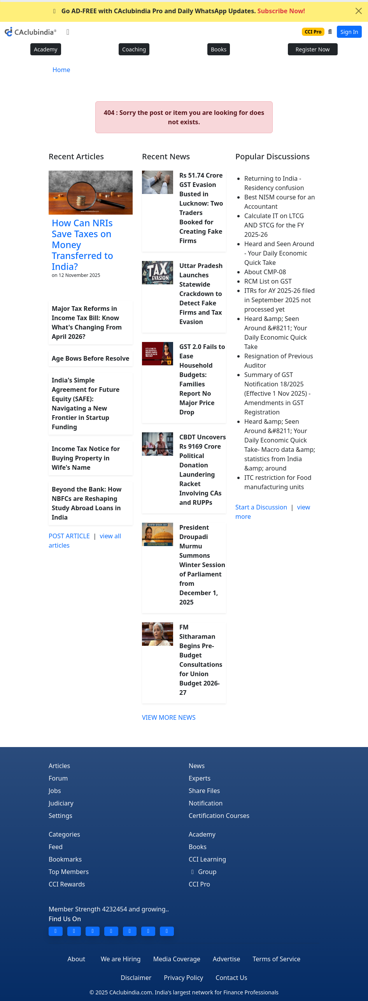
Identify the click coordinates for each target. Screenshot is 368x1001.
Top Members (69, 871)
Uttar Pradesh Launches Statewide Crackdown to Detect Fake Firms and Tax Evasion (201, 293)
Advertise (226, 959)
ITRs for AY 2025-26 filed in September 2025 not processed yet (279, 300)
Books (218, 49)
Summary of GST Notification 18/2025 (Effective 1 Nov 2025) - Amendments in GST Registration (277, 393)
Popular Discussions (272, 156)
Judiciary (61, 803)
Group (203, 871)
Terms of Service (276, 959)
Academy (45, 49)
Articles (59, 765)
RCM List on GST (268, 281)
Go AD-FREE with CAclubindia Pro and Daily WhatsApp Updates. (178, 11)
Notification (206, 803)
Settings (60, 815)
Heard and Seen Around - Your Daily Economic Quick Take (279, 253)
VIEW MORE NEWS (169, 717)
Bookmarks (65, 859)
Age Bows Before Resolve (91, 358)
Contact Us (231, 977)
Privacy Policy (183, 977)
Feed (56, 846)
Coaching (134, 49)
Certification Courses (219, 815)
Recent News (166, 156)
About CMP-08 (265, 272)
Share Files (204, 790)
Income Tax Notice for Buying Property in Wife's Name (86, 458)
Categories (64, 834)
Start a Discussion (261, 507)
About (76, 959)
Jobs (55, 790)
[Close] (358, 11)
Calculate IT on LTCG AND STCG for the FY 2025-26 (274, 225)
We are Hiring (121, 959)
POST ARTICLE (69, 536)
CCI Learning (207, 859)
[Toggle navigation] (68, 32)
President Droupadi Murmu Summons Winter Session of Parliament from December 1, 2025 (202, 564)
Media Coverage (176, 959)
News (197, 765)
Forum (58, 778)
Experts (199, 778)
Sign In (349, 31)
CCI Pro (199, 884)
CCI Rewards (67, 884)
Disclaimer (136, 977)
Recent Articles (76, 156)
